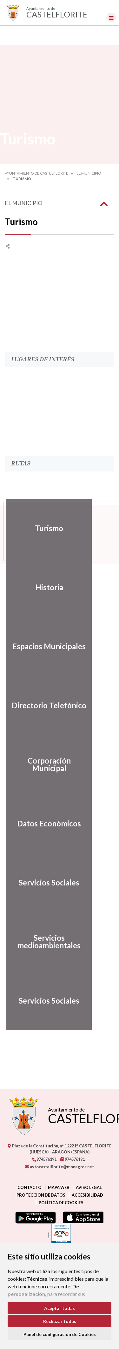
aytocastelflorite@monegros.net (59, 1166)
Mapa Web (58, 1187)
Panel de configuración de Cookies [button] (59, 1334)
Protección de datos (41, 1195)
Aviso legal (89, 1187)
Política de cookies (61, 1202)
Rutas (20, 463)
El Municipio (88, 173)
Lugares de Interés (42, 359)
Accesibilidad (87, 1195)
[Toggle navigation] (111, 17)
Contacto (29, 1187)
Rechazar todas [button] (59, 1321)
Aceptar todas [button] (59, 1308)
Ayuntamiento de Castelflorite (36, 173)
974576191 (44, 1159)
